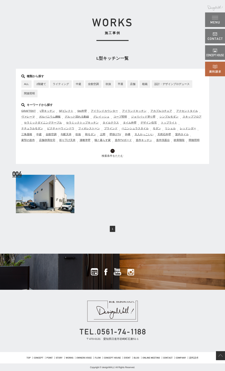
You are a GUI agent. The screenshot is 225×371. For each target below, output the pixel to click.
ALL (26, 83)
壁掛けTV (115, 134)
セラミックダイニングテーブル (43, 122)
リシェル (170, 128)
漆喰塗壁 (85, 140)
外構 (127, 134)
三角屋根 (26, 134)
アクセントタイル (187, 110)
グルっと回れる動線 (77, 116)
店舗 (132, 83)
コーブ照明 (120, 116)
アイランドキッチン (134, 110)
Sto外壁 (82, 110)
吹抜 (108, 83)
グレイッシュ (101, 116)
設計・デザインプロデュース (172, 83)
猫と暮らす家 (102, 140)
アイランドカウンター (104, 110)
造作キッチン (144, 140)
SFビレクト (66, 110)
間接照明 (29, 93)
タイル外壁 (130, 122)
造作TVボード (123, 140)
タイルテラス (111, 122)
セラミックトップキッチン (82, 122)
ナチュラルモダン (32, 128)
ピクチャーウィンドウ (60, 128)
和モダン (90, 134)
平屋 (120, 83)
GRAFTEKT (28, 110)
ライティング (61, 83)
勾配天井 (66, 134)
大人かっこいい (144, 134)
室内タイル (182, 134)
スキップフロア (192, 116)
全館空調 (93, 83)
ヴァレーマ (28, 116)
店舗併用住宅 (47, 140)
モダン (157, 128)
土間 (102, 134)
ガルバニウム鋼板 (50, 116)
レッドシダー (188, 128)
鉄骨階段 (179, 140)
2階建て (41, 83)
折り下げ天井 (67, 140)
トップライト (169, 122)
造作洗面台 (163, 140)
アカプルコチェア (161, 110)
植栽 (145, 83)
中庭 (78, 83)
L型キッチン (47, 110)
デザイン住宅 (148, 122)
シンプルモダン (168, 116)
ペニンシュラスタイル (135, 128)
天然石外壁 (164, 134)
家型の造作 (28, 140)
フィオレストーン (89, 128)
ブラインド (111, 128)
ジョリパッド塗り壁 (143, 116)
